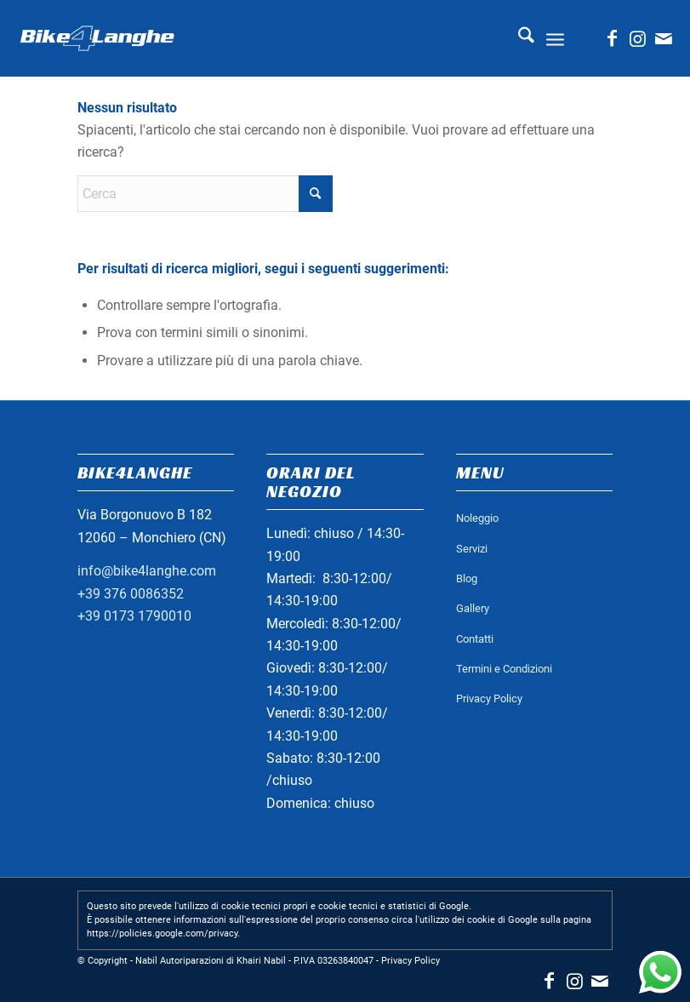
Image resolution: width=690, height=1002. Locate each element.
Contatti (474, 639)
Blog (466, 578)
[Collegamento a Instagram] (638, 38)
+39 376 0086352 (130, 594)
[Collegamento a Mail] (663, 38)
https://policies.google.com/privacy (162, 933)
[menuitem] (517, 38)
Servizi (472, 548)
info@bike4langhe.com (146, 571)
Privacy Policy (489, 698)
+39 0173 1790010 (134, 616)
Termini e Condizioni (504, 668)
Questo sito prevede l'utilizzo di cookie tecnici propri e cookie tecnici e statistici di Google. (279, 906)
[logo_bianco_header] (97, 38)
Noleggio (477, 518)
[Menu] (555, 38)
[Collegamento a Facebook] (612, 38)
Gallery (472, 608)
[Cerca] (517, 38)
